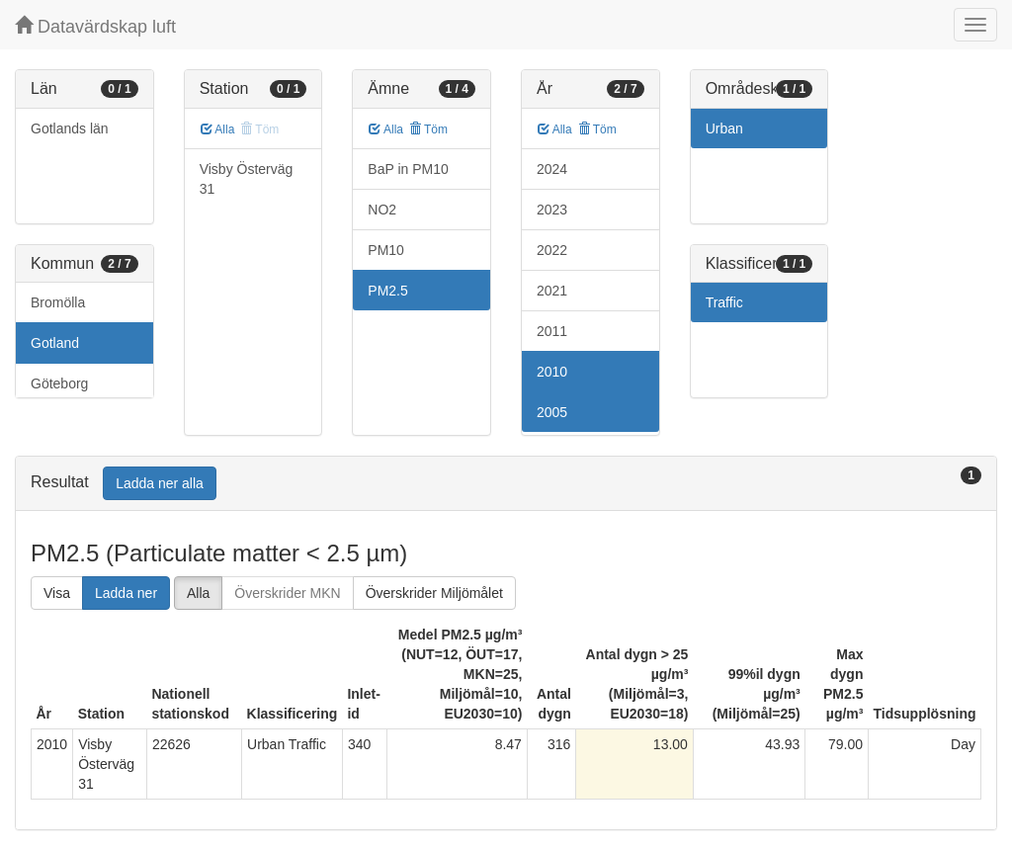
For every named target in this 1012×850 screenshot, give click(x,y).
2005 (552, 412)
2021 (552, 290)
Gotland (55, 343)
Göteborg (59, 383)
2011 (552, 331)
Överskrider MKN (287, 593)
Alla (218, 129)
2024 (552, 169)
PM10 (386, 250)
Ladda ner (126, 593)
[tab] (506, 484)
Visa (56, 593)
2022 (552, 250)
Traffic (724, 302)
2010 (552, 372)
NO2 (382, 209)
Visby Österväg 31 (247, 179)
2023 (552, 209)
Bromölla (58, 302)
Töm (428, 129)
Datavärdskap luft (95, 26)
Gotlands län (70, 128)
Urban (724, 128)
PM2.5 (387, 290)
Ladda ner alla (160, 483)
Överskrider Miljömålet (434, 593)
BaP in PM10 (408, 169)
